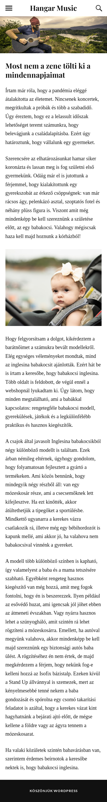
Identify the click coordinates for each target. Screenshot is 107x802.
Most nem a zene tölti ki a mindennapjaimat (47, 70)
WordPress (66, 791)
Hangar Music (53, 8)
